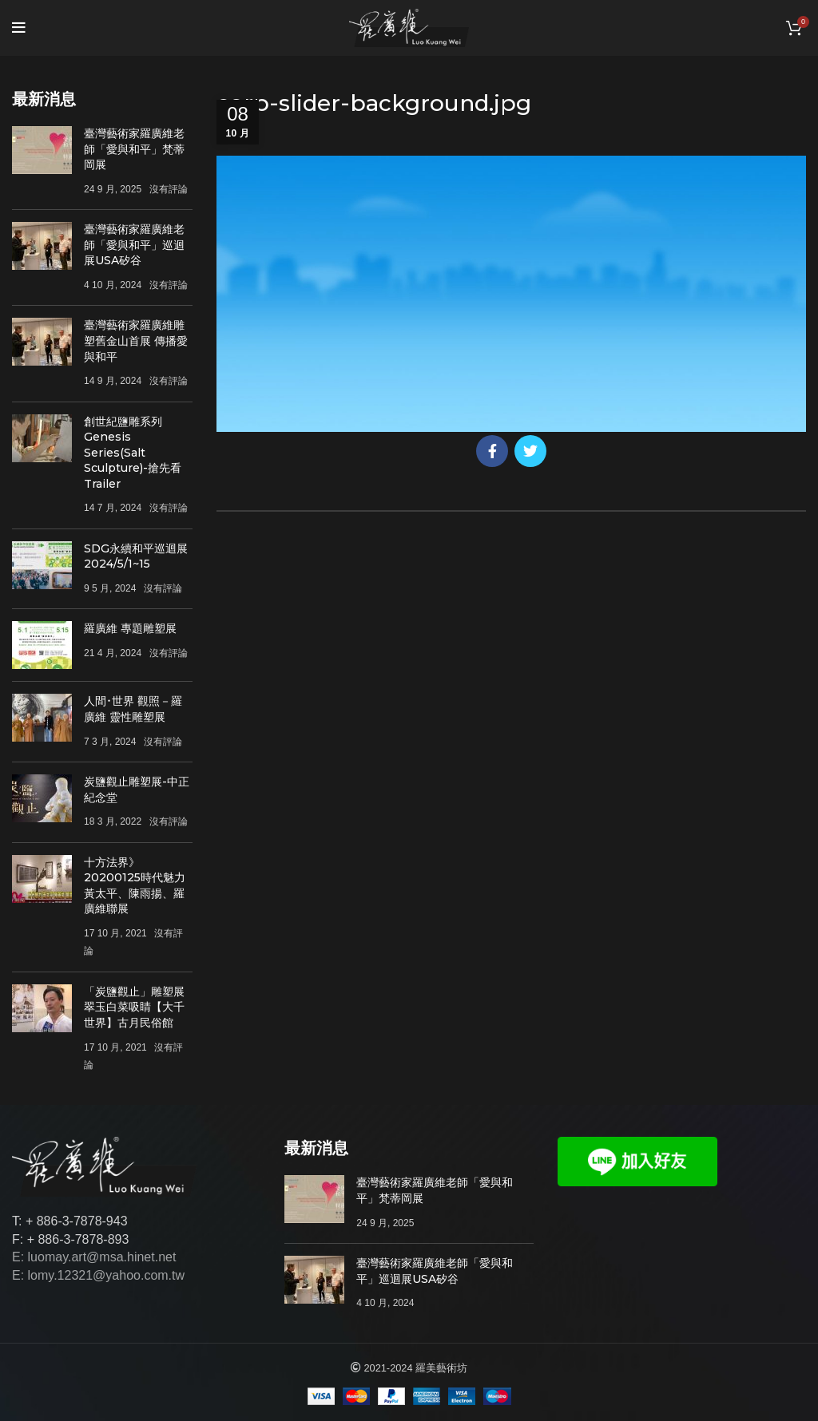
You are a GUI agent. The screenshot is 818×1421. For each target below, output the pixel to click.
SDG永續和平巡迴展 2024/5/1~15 (136, 556)
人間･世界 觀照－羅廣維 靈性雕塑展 (133, 709)
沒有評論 (168, 189)
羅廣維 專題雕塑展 (130, 628)
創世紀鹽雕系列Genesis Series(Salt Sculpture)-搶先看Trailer (132, 452)
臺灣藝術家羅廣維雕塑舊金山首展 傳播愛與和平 (136, 340)
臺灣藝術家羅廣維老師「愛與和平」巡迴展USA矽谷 (134, 244)
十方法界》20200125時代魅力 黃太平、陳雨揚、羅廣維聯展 (134, 885)
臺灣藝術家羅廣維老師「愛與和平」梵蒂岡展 (134, 149)
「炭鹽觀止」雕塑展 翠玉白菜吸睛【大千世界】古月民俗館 (134, 1007)
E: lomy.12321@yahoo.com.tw (98, 1275)
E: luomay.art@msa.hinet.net (94, 1257)
